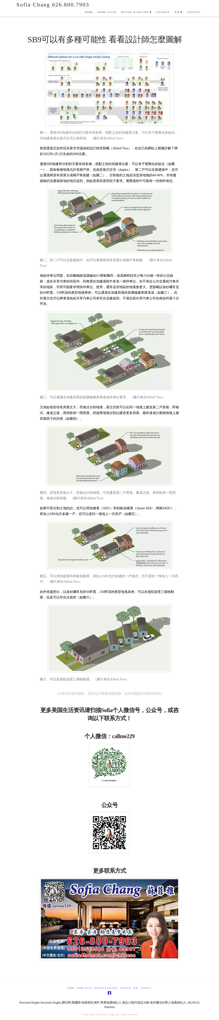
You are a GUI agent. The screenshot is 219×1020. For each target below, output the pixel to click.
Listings (125, 988)
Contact (145, 988)
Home (71, 988)
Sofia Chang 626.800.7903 (52, 4)
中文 (136, 988)
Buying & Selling (106, 988)
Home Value (84, 988)
